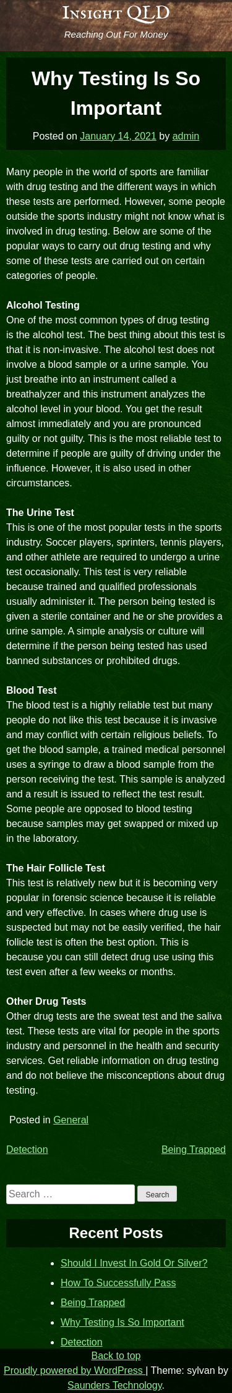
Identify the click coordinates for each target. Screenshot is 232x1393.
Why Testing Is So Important (122, 1322)
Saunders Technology (114, 1385)
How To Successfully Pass (118, 1283)
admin (186, 136)
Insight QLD (116, 13)
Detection (27, 1149)
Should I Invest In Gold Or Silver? (134, 1263)
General (70, 1120)
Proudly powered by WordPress (74, 1370)
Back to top (115, 1355)
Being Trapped (193, 1149)
